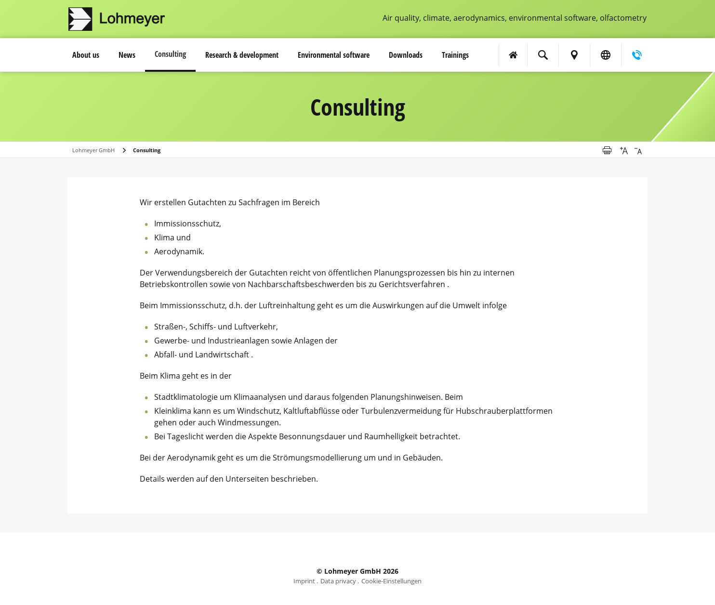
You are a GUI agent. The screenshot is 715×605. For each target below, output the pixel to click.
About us (85, 55)
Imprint (304, 581)
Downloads (406, 55)
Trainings (455, 55)
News (127, 55)
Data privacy (338, 581)
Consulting (170, 54)
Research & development (241, 55)
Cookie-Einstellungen (391, 581)
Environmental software (334, 55)
